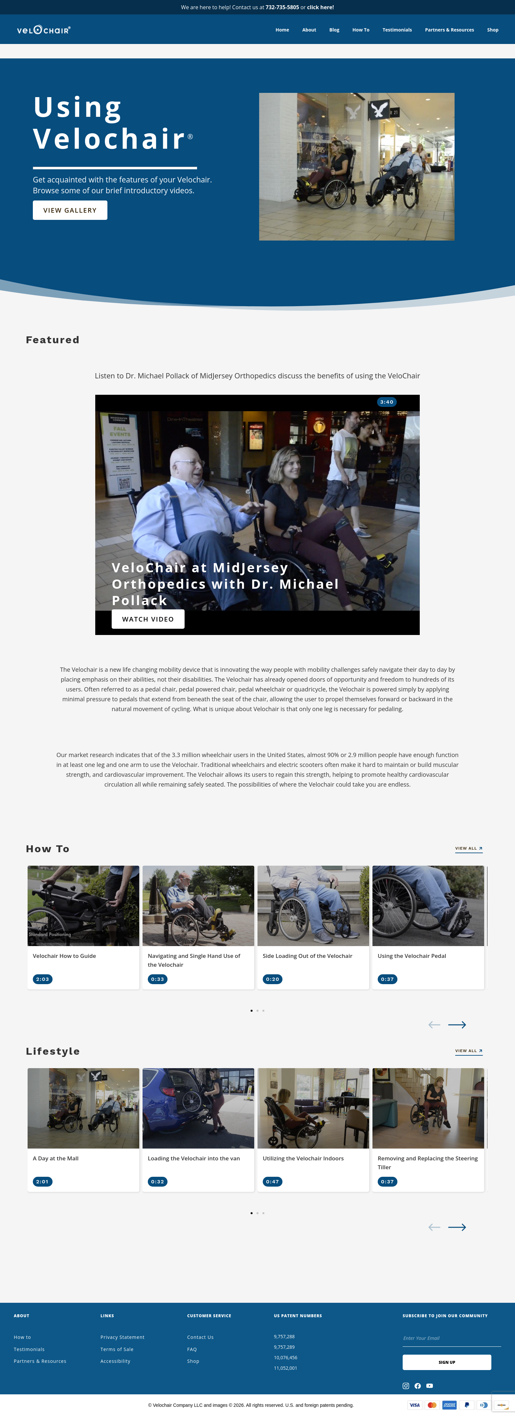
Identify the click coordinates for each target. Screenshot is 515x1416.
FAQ (192, 1349)
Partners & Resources (449, 30)
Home (282, 30)
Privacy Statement (123, 1337)
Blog (334, 30)
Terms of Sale (117, 1349)
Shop (493, 30)
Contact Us (200, 1337)
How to (360, 30)
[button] (252, 1011)
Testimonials (397, 30)
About (309, 30)
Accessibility (115, 1361)
